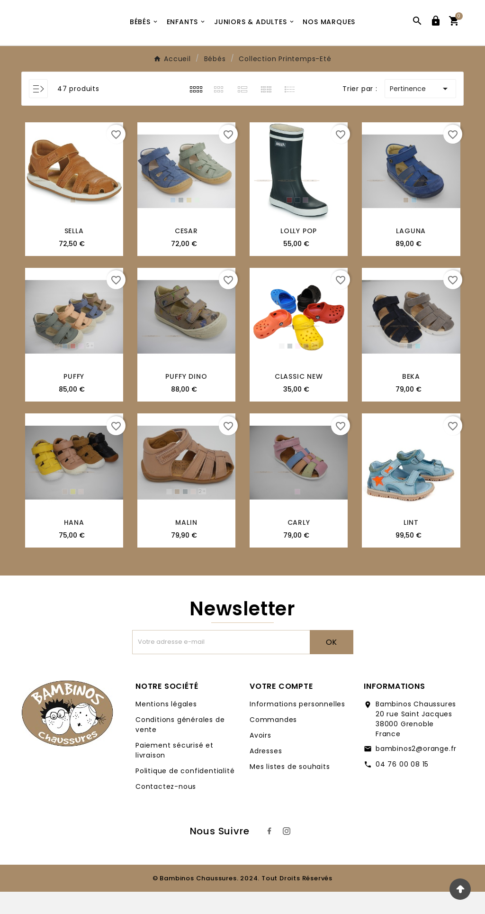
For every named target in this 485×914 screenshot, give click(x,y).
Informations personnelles (297, 726)
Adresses (266, 773)
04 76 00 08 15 (402, 786)
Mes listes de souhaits (290, 789)
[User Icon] (435, 33)
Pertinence (420, 111)
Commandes (273, 742)
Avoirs (260, 757)
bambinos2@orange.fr (416, 771)
